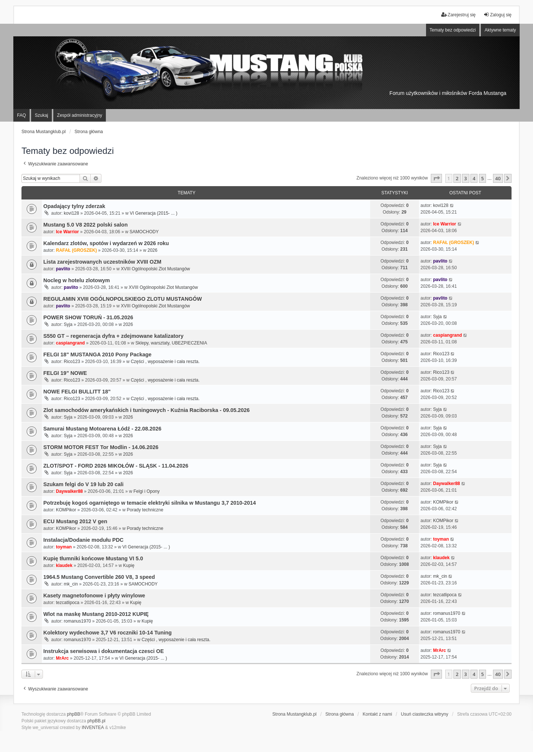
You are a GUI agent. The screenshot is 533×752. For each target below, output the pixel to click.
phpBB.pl (96, 720)
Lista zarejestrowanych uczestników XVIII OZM (102, 262)
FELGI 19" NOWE (65, 373)
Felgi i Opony (147, 491)
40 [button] (498, 178)
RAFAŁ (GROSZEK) (76, 250)
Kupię (129, 565)
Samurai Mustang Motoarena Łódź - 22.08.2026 (102, 429)
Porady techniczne (145, 509)
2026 (152, 250)
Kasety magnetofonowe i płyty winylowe (94, 595)
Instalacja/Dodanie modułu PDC (83, 540)
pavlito (63, 268)
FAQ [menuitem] (21, 115)
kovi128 (71, 213)
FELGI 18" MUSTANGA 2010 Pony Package (97, 354)
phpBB (73, 714)
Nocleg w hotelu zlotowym (76, 280)
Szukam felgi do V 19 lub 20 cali (83, 484)
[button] (436, 178)
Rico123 (72, 361)
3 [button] (465, 178)
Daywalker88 (69, 491)
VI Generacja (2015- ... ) (154, 213)
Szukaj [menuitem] (41, 115)
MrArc (62, 658)
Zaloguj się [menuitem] (497, 14)
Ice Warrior (67, 231)
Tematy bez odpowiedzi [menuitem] (453, 30)
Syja (68, 324)
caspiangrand (70, 343)
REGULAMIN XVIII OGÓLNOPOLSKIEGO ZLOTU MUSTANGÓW (122, 299)
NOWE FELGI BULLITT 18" (77, 392)
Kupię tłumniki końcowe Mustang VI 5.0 (93, 558)
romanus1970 (77, 621)
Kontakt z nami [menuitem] (377, 714)
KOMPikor (66, 509)
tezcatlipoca (67, 602)
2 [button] (457, 178)
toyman (64, 547)
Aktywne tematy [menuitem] (500, 30)
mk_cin (71, 584)
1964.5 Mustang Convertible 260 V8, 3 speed (99, 577)
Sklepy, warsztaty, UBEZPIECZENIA (171, 343)
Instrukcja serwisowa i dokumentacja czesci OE (103, 651)
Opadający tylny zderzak (74, 206)
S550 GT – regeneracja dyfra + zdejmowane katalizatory (113, 336)
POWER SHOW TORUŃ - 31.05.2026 (88, 317)
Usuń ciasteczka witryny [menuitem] (424, 714)
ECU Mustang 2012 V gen (75, 521)
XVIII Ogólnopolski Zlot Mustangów (155, 268)
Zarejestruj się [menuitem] (458, 14)
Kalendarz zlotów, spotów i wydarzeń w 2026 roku (106, 243)
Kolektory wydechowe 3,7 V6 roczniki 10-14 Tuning (107, 633)
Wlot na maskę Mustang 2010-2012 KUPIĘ (96, 614)
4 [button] (474, 178)
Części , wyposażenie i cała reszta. (165, 361)
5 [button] (482, 178)
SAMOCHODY (144, 231)
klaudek (64, 565)
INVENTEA (93, 727)
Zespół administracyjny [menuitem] (79, 115)
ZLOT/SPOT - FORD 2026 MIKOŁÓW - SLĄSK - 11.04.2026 (115, 466)
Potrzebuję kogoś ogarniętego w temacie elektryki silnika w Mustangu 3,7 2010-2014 (149, 503)
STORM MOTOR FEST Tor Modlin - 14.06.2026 (100, 447)
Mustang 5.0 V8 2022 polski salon (85, 225)
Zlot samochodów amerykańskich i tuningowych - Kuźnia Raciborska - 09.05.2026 (146, 410)
